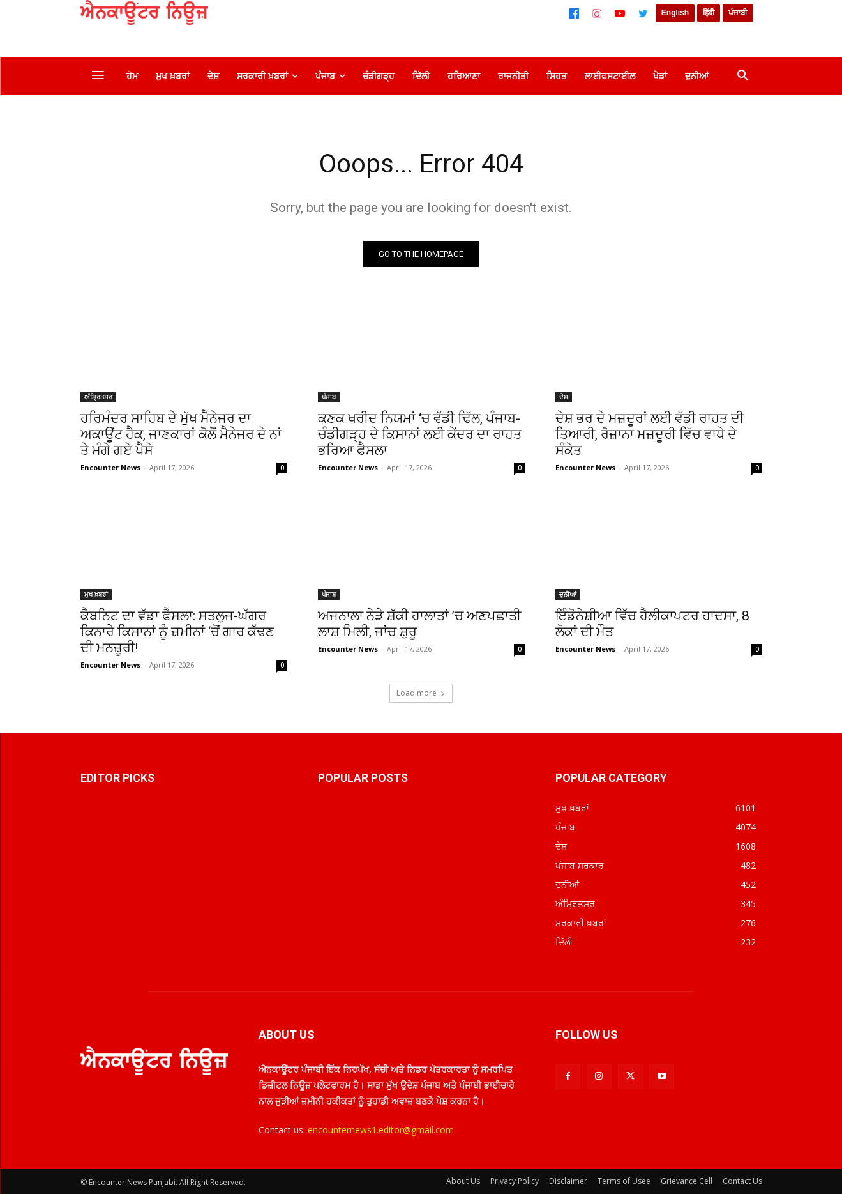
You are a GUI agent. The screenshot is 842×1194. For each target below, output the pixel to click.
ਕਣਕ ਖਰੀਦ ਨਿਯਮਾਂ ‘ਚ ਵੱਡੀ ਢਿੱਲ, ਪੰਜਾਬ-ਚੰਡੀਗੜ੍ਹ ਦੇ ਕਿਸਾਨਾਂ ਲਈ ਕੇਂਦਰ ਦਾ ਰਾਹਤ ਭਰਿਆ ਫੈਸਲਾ (420, 434)
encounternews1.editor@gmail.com (381, 1130)
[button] (743, 76)
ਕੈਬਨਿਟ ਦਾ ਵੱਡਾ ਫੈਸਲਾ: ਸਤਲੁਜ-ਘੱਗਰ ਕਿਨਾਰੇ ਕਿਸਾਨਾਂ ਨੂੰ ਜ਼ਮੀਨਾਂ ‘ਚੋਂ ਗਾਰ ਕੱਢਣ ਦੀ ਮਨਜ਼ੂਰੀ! (177, 631)
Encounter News (110, 467)
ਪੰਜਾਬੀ (738, 12)
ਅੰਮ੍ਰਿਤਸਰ (98, 396)
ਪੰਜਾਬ (329, 396)
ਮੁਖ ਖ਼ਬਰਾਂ (96, 594)
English (675, 12)
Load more (421, 692)
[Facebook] (574, 13)
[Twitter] (643, 13)
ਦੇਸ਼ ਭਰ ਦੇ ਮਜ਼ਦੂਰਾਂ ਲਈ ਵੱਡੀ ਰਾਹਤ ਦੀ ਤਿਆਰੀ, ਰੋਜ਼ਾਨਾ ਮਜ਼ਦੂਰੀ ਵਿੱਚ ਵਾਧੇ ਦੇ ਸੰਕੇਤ (649, 434)
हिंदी (708, 12)
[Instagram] (597, 13)
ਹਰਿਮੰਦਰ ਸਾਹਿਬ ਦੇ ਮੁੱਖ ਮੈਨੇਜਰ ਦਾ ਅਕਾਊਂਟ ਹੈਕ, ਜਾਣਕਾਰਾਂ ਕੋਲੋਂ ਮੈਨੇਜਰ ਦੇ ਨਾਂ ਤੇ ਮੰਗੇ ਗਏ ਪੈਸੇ (181, 434)
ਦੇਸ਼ (563, 396)
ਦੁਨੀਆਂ (567, 594)
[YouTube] (620, 13)
